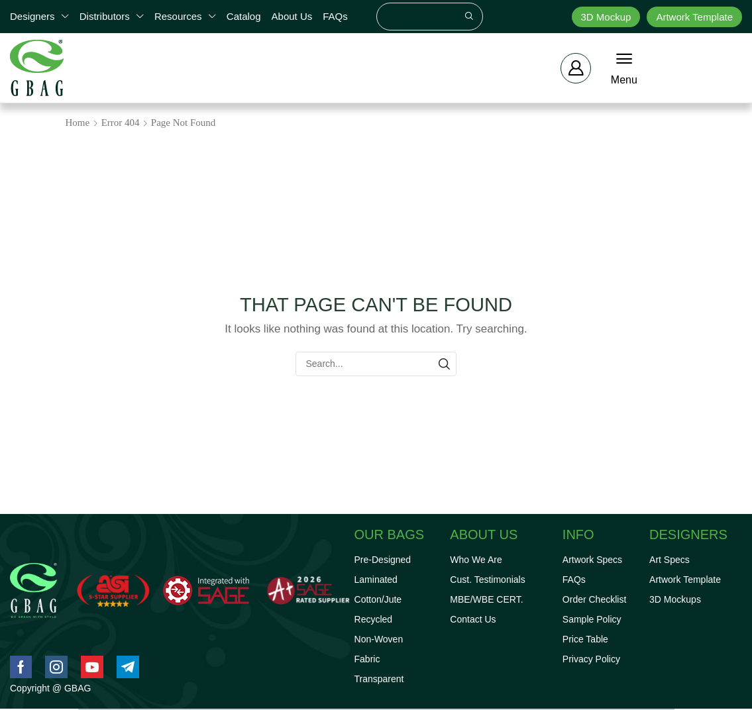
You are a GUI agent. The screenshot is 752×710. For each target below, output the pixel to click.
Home (78, 122)
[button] (576, 68)
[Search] (469, 16)
